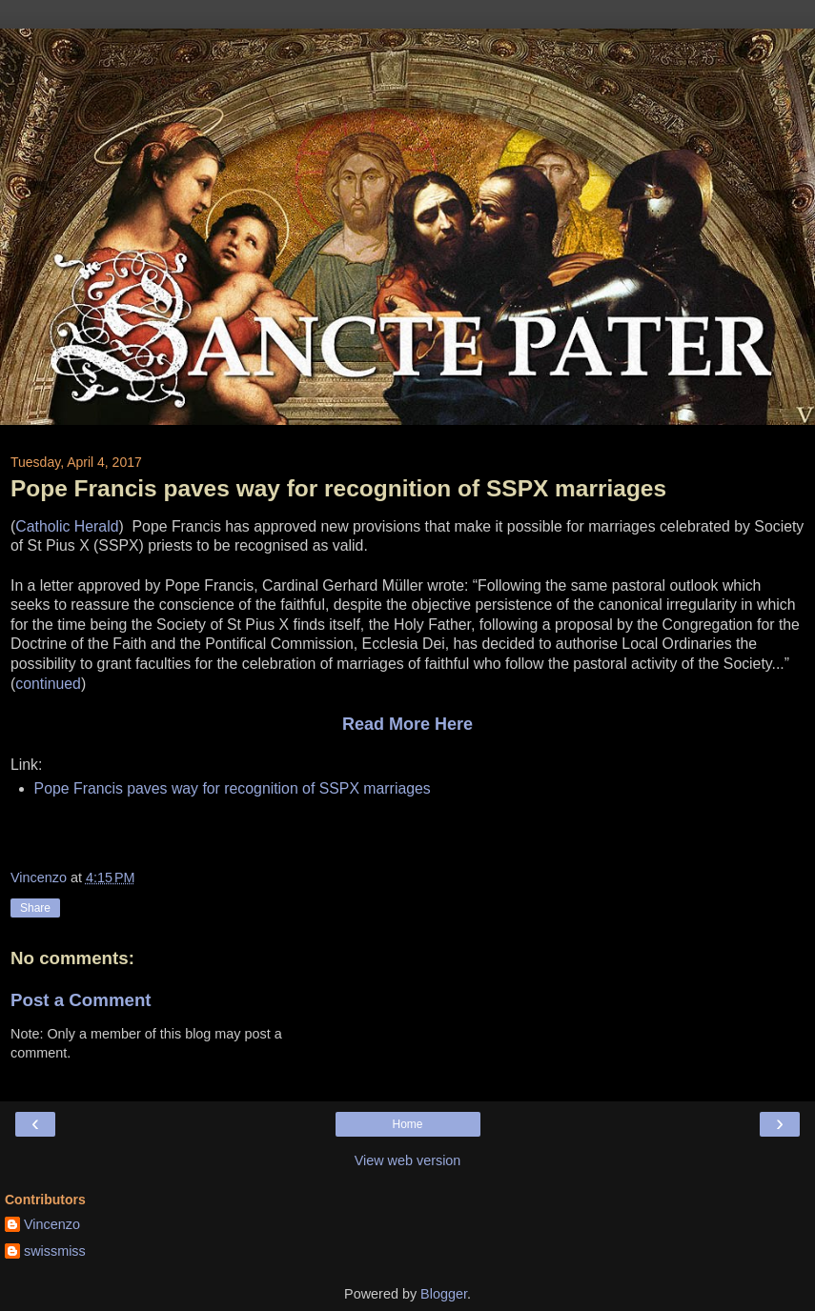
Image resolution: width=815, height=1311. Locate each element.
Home (407, 1124)
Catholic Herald (66, 526)
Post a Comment (81, 1000)
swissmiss (55, 1251)
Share (35, 908)
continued (48, 684)
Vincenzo (52, 1224)
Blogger (443, 1293)
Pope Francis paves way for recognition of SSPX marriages (232, 788)
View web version (408, 1160)
